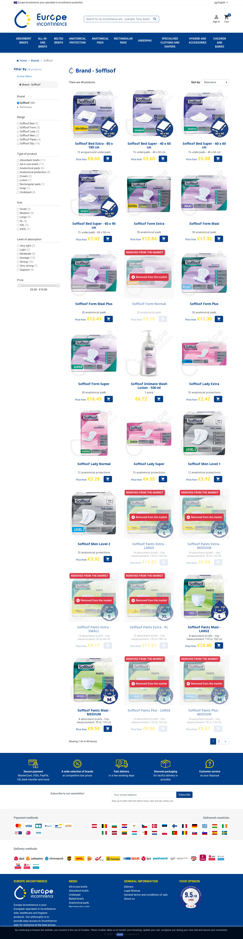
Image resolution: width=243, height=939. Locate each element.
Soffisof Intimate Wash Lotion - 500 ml (149, 386)
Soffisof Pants (30, 139)
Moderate (27, 253)
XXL (24, 225)
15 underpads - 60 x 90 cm (94, 232)
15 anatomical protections (149, 472)
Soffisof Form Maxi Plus (93, 304)
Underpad (27, 192)
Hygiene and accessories (84, 914)
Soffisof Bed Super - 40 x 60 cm (149, 145)
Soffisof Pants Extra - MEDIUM (204, 546)
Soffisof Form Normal (149, 304)
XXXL (25, 229)
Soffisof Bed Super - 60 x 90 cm (93, 225)
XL (23, 221)
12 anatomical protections (94, 472)
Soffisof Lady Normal (93, 464)
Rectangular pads (32, 184)
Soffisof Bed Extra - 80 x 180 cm (94, 145)
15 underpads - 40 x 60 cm (149, 152)
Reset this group (25, 107)
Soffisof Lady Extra (204, 384)
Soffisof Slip (30, 143)
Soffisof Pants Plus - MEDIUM (204, 712)
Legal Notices (132, 890)
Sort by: (196, 82)
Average (27, 257)
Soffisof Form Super (93, 384)
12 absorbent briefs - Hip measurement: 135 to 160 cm (149, 637)
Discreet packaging (135, 906)
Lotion (25, 180)
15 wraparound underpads (94, 152)
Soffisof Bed (29, 123)
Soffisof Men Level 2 (94, 544)
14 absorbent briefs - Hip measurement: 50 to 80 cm (94, 637)
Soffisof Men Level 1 (204, 464)
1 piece (149, 392)
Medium (27, 213)
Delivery (128, 886)
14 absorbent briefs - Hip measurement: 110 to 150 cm (149, 554)
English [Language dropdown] (220, 2)
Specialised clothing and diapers (88, 922)
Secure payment (133, 902)
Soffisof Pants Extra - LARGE (149, 546)
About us (129, 898)
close (120, 934)
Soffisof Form (30, 127)
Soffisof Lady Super (149, 464)
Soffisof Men (29, 135)
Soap (25, 188)
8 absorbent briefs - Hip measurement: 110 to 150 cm (204, 637)
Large (25, 217)
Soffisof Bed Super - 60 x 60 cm (204, 145)
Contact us (130, 910)
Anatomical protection (35, 172)
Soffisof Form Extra (149, 223)
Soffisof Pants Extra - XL (149, 627)
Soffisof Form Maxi (204, 223)
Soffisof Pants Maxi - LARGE (204, 629)
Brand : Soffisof (31, 84)
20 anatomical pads (94, 312)
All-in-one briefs (32, 164)
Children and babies (80, 910)
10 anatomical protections (204, 392)
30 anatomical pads (149, 232)
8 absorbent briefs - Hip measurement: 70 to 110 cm (94, 720)
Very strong (28, 265)
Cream (26, 176)
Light (25, 249)
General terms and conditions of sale (146, 894)
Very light (27, 245)
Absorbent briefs (32, 160)
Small (25, 209)
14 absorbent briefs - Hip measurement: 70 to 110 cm (204, 554)
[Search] (121, 19)
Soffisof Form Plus (204, 304)
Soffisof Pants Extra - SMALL (94, 629)
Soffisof (27, 102)
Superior (27, 269)
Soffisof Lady (29, 131)
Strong (26, 261)
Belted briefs (76, 898)
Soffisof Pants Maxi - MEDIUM (94, 712)
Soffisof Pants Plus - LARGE (149, 710)
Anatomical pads (32, 168)
